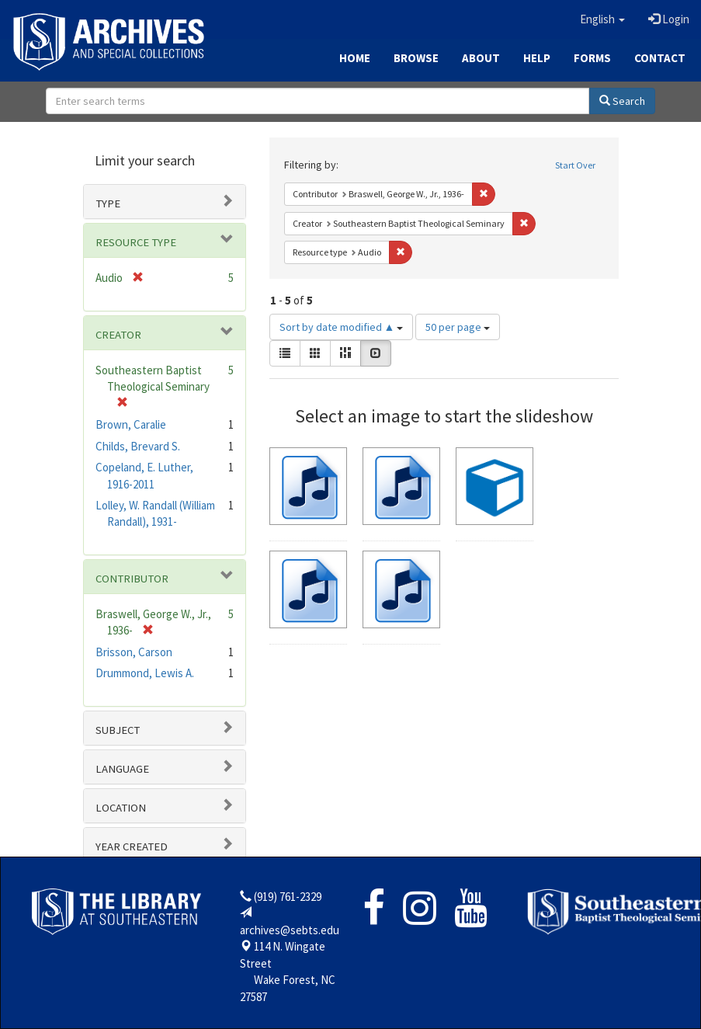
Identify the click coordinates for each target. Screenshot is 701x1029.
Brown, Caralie (130, 424)
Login (668, 19)
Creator (118, 335)
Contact (659, 57)
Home (354, 57)
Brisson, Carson (133, 652)
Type (107, 203)
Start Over (575, 165)
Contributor (131, 579)
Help (536, 57)
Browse (416, 57)
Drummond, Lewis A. (144, 673)
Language (122, 769)
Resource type (135, 242)
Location (120, 808)
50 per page (457, 327)
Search (622, 101)
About (481, 57)
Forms (592, 57)
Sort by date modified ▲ (341, 327)
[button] (602, 19)
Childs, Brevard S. (137, 446)
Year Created (131, 846)
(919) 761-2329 (287, 896)
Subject (117, 730)
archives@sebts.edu (289, 930)
